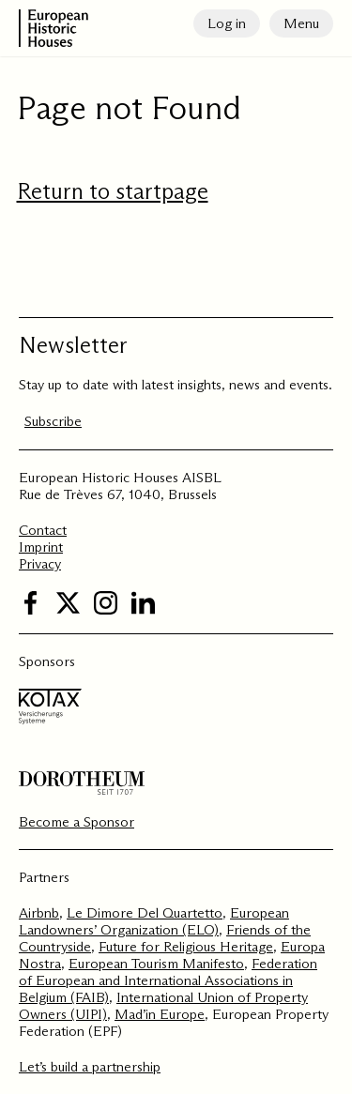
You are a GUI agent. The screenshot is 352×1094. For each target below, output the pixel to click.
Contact (43, 530)
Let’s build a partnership (90, 1066)
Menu (301, 23)
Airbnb (39, 912)
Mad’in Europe (160, 1014)
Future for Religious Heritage (186, 946)
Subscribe (53, 421)
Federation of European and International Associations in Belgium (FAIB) (168, 980)
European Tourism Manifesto (156, 963)
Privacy (40, 563)
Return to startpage (112, 191)
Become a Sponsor (76, 821)
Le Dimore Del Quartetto (144, 912)
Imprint (41, 546)
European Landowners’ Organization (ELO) (154, 921)
